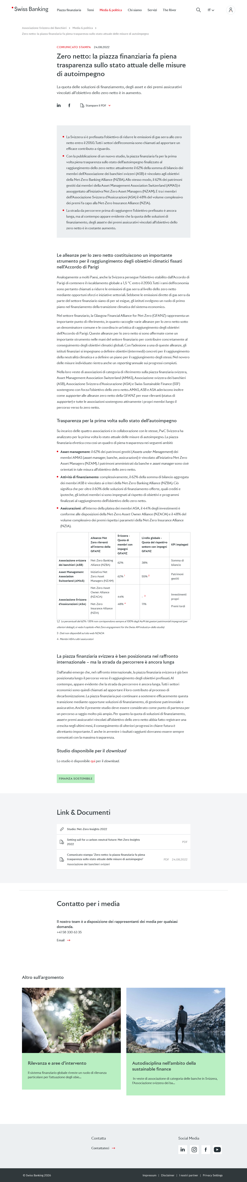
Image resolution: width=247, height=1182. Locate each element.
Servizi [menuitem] (152, 10)
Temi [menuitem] (90, 10)
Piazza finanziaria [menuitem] (69, 10)
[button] (58, 105)
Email (60, 940)
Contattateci (100, 1148)
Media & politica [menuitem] (111, 10)
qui (93, 761)
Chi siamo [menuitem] (135, 10)
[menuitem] (172, 10)
